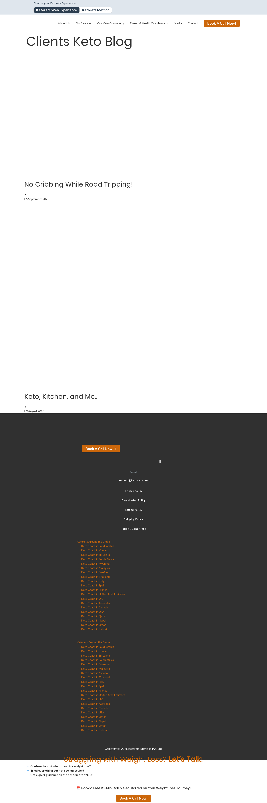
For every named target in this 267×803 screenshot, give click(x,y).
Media (178, 23)
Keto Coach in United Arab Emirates (103, 594)
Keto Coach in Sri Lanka (95, 554)
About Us (64, 23)
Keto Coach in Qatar (94, 616)
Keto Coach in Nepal (94, 620)
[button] (133, 637)
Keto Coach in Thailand (95, 576)
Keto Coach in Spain (93, 585)
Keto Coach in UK (92, 598)
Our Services (83, 23)
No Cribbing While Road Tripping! (84, 184)
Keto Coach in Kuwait (94, 550)
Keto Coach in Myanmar (96, 563)
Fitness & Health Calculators (147, 23)
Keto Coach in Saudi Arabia (98, 546)
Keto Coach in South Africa (98, 559)
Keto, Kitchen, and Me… (65, 396)
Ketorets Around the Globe (94, 541)
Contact (193, 23)
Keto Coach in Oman (94, 624)
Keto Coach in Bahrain (95, 629)
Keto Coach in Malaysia (96, 568)
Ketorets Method (98, 10)
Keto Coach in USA (93, 611)
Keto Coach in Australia (95, 602)
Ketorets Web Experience (57, 10)
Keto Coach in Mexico (95, 572)
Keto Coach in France (94, 589)
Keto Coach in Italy (93, 581)
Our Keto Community (110, 23)
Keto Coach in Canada (95, 607)
